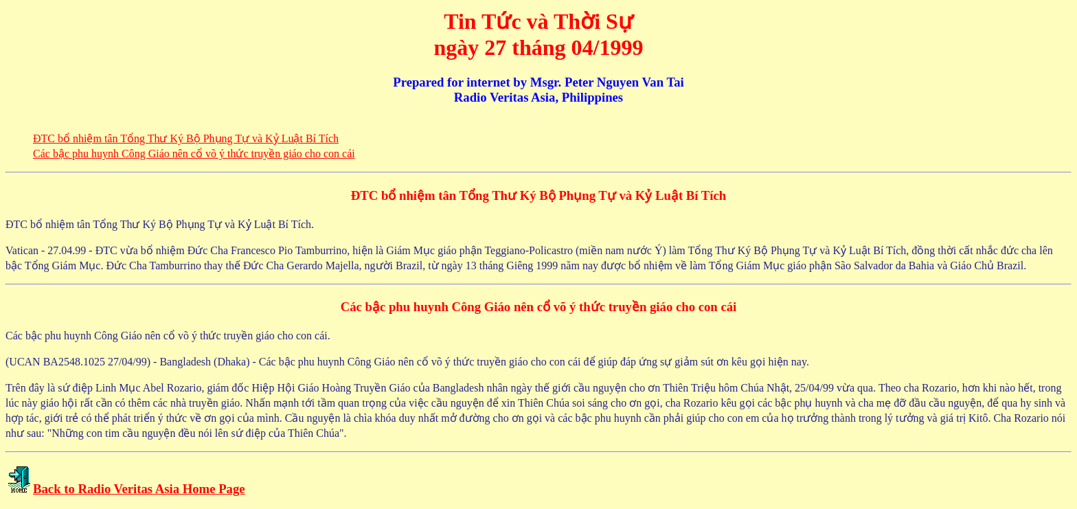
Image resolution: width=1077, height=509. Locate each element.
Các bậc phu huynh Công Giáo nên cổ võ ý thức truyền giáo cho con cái (194, 153)
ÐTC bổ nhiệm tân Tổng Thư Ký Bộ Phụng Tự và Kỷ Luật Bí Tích (186, 138)
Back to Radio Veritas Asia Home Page (139, 489)
